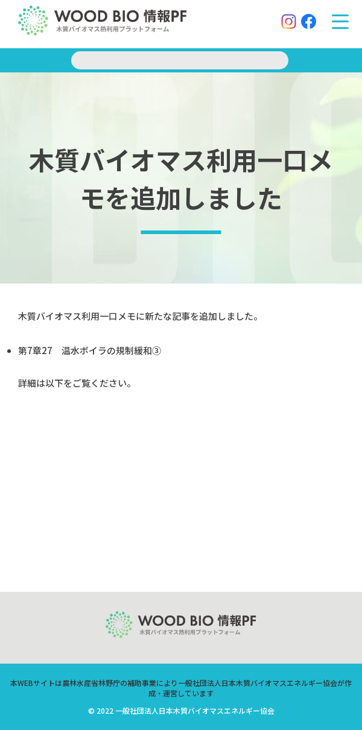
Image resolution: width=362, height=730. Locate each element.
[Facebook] (304, 24)
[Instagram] (284, 24)
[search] (179, 60)
